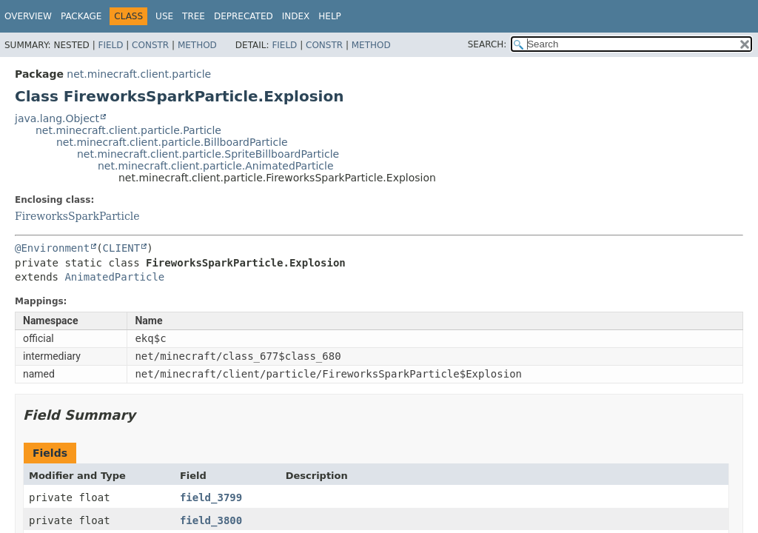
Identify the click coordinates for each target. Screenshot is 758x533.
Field (110, 45)
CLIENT (122, 248)
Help (329, 16)
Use (164, 16)
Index (296, 16)
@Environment (52, 248)
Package (81, 16)
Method (197, 45)
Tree (193, 16)
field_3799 (211, 497)
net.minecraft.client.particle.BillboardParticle (172, 142)
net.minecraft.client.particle (139, 74)
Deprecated (243, 16)
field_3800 (211, 520)
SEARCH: (487, 44)
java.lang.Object (57, 118)
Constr (150, 45)
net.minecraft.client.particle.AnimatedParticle (216, 166)
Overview (28, 16)
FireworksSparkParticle (77, 216)
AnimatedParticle (114, 277)
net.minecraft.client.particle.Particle (128, 130)
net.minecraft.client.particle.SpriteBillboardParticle (208, 154)
